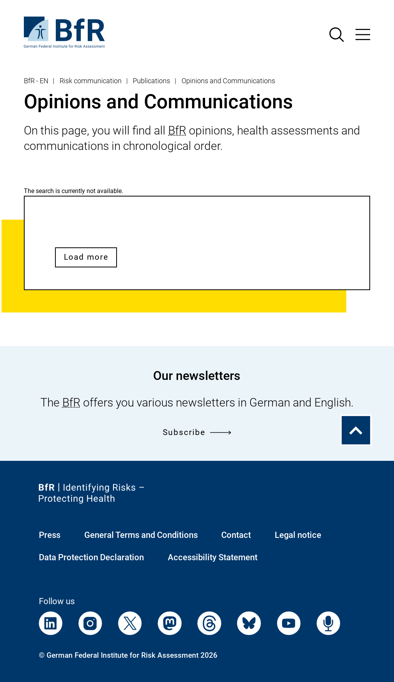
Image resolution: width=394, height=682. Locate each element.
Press (49, 535)
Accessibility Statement (212, 557)
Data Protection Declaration (91, 557)
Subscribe (197, 432)
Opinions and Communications (228, 81)
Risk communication (91, 81)
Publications (151, 81)
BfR (177, 130)
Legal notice (298, 535)
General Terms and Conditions (141, 535)
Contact (236, 535)
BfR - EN (36, 81)
